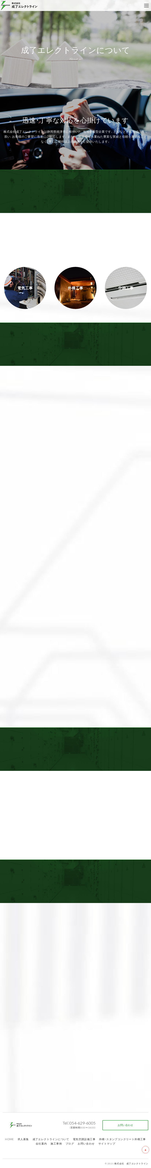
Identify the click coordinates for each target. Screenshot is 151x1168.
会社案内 (41, 1143)
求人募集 (23, 1139)
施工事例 (56, 1143)
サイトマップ (106, 1143)
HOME (9, 1139)
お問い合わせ (86, 1143)
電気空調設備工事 (84, 1139)
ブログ (70, 1143)
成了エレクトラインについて (51, 1139)
